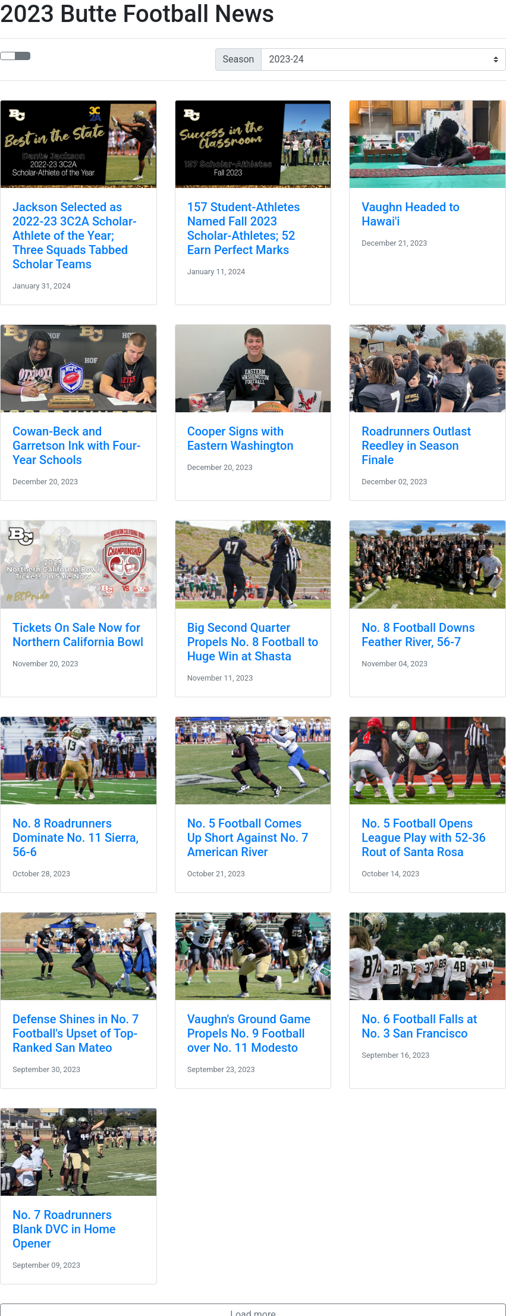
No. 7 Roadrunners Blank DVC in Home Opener (64, 1229)
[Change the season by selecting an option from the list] (383, 59)
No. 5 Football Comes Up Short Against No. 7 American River (248, 837)
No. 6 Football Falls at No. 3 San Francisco (419, 1026)
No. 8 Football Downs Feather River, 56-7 (418, 635)
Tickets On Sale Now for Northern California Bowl (77, 635)
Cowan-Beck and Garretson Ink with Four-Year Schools (76, 445)
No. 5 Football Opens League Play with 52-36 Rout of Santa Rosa (424, 837)
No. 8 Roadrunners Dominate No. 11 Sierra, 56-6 (75, 837)
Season (238, 59)
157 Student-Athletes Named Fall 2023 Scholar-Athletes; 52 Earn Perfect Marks (243, 228)
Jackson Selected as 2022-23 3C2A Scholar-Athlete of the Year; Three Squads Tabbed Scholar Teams (74, 235)
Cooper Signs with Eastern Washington (240, 438)
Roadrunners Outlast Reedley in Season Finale (416, 445)
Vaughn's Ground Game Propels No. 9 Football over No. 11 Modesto (249, 1033)
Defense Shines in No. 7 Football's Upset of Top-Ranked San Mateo (75, 1033)
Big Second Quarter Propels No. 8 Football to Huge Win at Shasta (253, 642)
